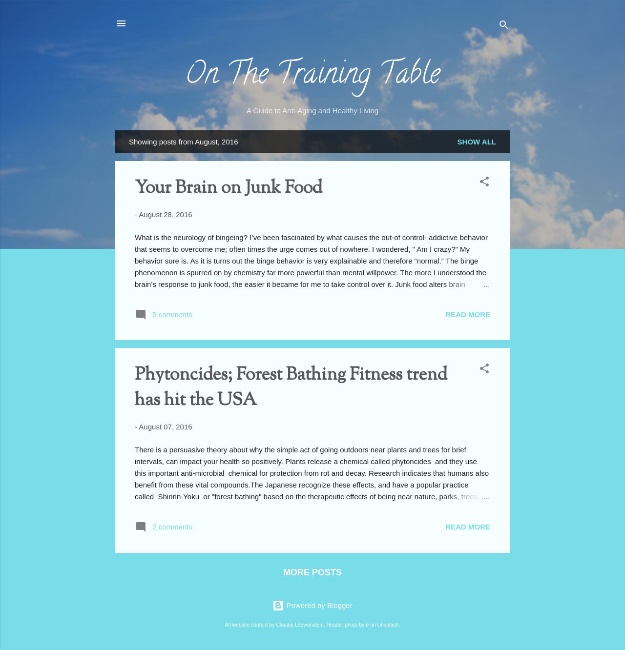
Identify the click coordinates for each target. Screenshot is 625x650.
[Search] (504, 26)
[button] (484, 183)
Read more (467, 314)
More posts (312, 572)
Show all (477, 142)
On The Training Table (312, 77)
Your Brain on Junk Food (228, 188)
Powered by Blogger (312, 605)
